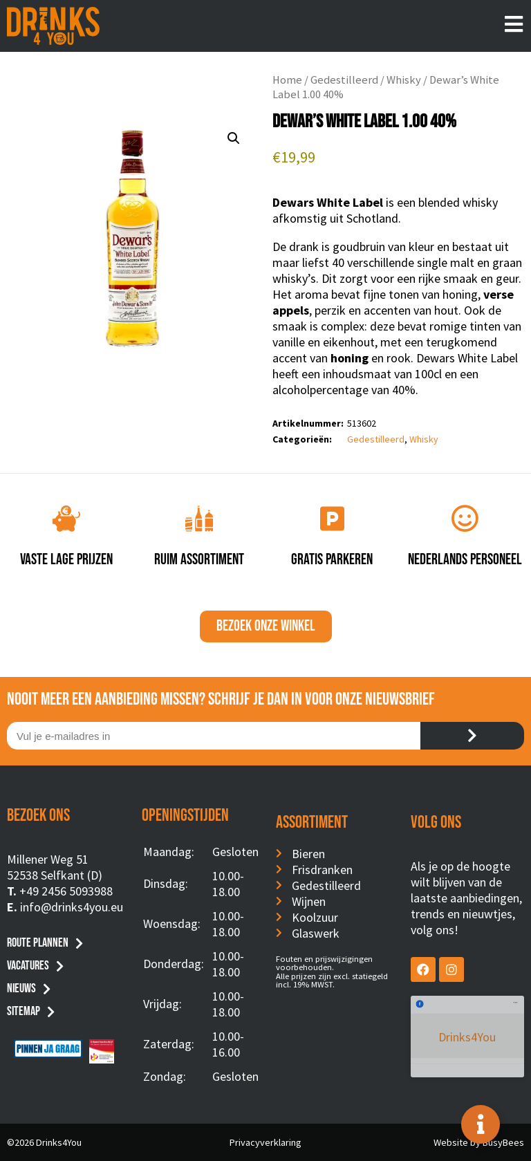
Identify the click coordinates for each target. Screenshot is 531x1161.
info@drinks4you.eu (71, 907)
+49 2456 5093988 (66, 891)
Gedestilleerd (344, 80)
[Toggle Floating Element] (480, 1124)
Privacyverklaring (265, 1142)
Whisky (403, 80)
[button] (233, 138)
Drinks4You (467, 1016)
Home (287, 80)
